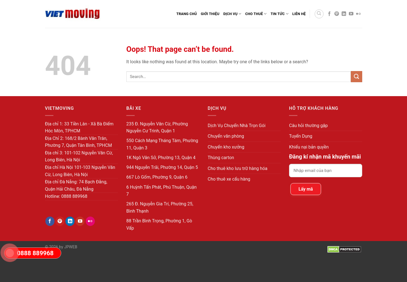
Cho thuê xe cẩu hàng (229, 179)
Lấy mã (306, 189)
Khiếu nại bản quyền (309, 147)
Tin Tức (279, 13)
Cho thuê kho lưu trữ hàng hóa (238, 168)
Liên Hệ (299, 14)
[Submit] (356, 76)
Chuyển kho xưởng (226, 147)
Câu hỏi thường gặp (308, 125)
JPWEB (70, 247)
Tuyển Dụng (300, 136)
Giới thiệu (210, 14)
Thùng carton (221, 157)
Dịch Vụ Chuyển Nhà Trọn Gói (237, 125)
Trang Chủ (186, 14)
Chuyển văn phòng (226, 136)
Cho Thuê (256, 13)
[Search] (319, 13)
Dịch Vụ (232, 13)
